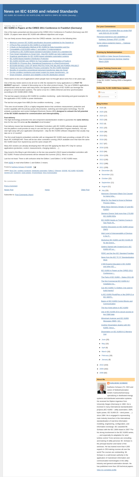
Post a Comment (10, 186)
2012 (101, 163)
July (103, 190)
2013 (101, 160)
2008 (101, 373)
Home (47, 190)
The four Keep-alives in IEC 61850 (114, 308)
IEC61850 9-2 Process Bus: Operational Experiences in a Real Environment (39, 63)
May (103, 344)
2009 (101, 369)
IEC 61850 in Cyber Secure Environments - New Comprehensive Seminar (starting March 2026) (114, 59)
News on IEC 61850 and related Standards (41, 11)
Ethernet (58, 170)
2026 (101, 108)
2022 (101, 124)
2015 (101, 151)
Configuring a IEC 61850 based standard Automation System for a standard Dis (41, 52)
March (104, 351)
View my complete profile (106, 470)
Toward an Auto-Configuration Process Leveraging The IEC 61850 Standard (39, 68)
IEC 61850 (71, 170)
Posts (101, 92)
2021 (101, 128)
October (105, 178)
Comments (103, 97)
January (105, 360)
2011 (101, 167)
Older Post (85, 190)
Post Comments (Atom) (24, 195)
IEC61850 (79, 170)
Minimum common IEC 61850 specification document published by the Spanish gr (42, 43)
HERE (11, 163)
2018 (101, 139)
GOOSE (64, 170)
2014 (101, 155)
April (104, 348)
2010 (101, 365)
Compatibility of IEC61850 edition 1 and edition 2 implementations (35, 49)
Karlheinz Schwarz (119, 383)
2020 (101, 132)
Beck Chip (13, 170)
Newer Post (8, 190)
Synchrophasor (37, 172)
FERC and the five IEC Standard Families (117, 253)
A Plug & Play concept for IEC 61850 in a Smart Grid (30, 45)
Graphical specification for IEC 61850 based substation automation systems (39, 56)
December (106, 171)
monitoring (17, 172)
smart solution (26, 172)
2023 (101, 120)
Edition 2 (51, 170)
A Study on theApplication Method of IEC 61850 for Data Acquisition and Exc (40, 47)
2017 (101, 144)
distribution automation (40, 170)
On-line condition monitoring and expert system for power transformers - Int (39, 72)
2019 (101, 136)
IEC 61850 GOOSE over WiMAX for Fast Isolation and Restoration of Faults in (40, 61)
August (105, 186)
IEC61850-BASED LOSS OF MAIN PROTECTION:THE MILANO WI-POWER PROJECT (44, 66)
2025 (101, 112)
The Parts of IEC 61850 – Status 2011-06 (117, 277)
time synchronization (50, 172)
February (105, 355)
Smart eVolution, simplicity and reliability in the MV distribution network (37, 75)
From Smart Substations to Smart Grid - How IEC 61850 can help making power (41, 54)
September (106, 183)
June (104, 340)
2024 (101, 116)
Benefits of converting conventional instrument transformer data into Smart (39, 70)
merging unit (8, 172)
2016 (101, 148)
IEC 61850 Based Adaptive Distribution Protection (29, 59)
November (106, 174)
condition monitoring (24, 170)
